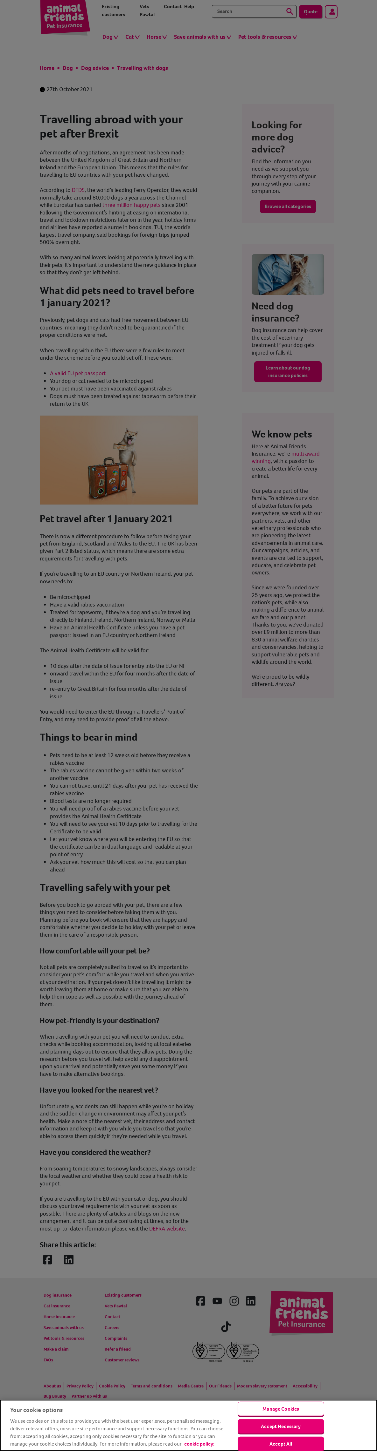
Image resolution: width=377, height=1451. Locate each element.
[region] (188, 1425)
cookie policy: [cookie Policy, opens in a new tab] (199, 1444)
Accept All (280, 1444)
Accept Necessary (281, 1426)
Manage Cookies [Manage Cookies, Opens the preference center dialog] (280, 1408)
